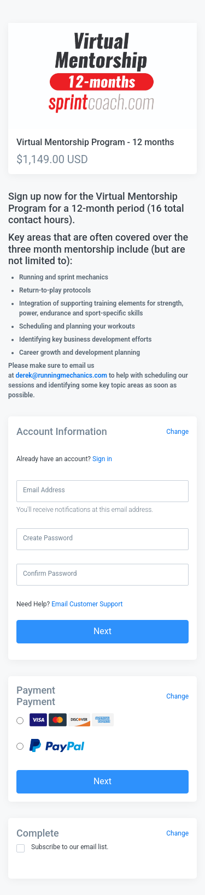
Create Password (48, 538)
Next (102, 631)
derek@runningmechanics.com (61, 375)
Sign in (102, 459)
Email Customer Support (86, 604)
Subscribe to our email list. (62, 847)
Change (177, 431)
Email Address (44, 490)
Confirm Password (50, 573)
